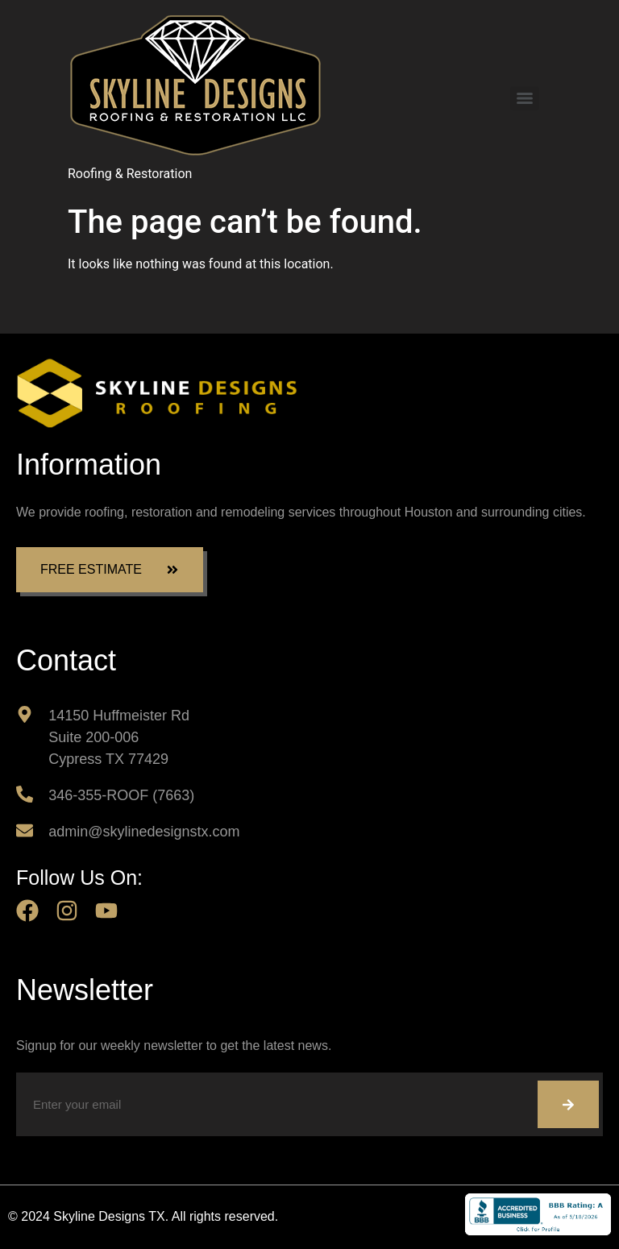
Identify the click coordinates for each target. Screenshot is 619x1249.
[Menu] (524, 98)
